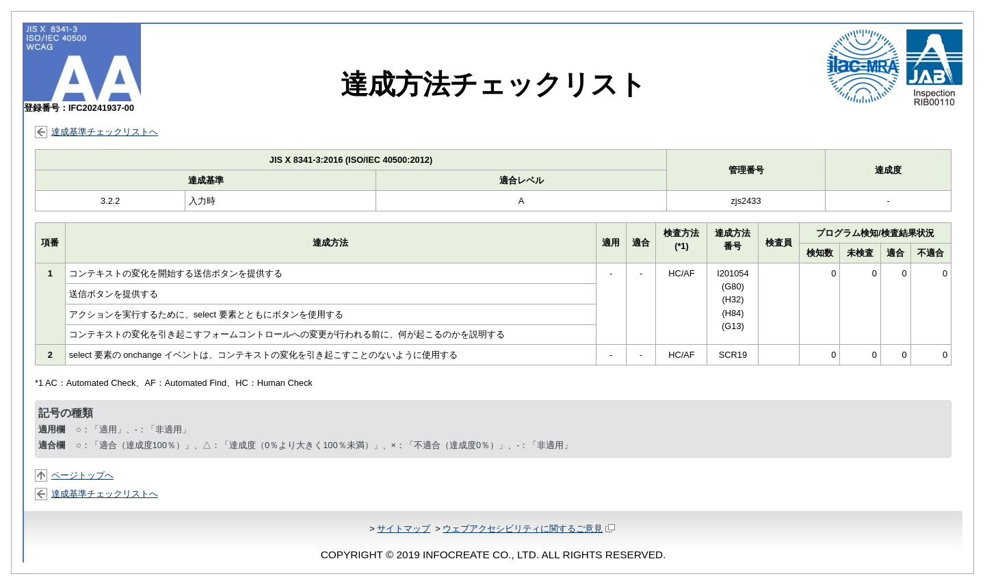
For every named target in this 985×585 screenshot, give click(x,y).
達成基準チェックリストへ (104, 132)
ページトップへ (82, 475)
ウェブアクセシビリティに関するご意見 (528, 528)
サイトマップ (403, 528)
